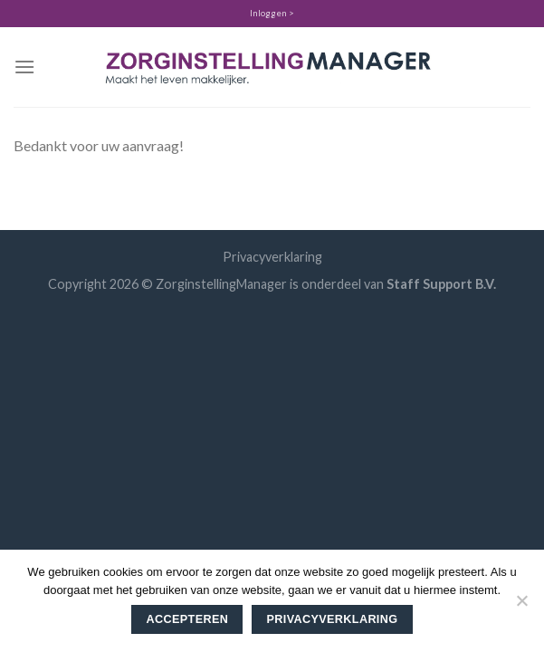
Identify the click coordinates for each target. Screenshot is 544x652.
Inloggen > (272, 13)
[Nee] (521, 605)
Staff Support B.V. (441, 284)
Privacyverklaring (272, 256)
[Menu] (24, 66)
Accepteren (188, 619)
